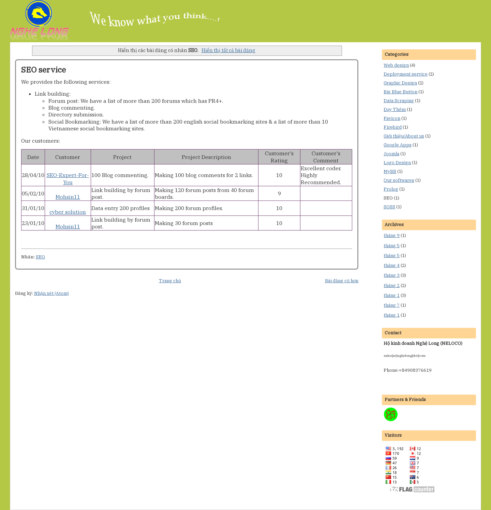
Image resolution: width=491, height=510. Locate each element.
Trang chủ (170, 281)
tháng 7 (392, 305)
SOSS (389, 207)
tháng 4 (392, 265)
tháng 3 (392, 275)
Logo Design (397, 162)
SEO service (43, 69)
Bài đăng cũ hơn (341, 281)
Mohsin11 (68, 196)
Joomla (391, 154)
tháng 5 (392, 246)
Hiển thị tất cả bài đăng (228, 50)
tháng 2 (392, 285)
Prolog (391, 189)
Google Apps (398, 145)
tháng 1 (392, 295)
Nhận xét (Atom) (51, 293)
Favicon (392, 118)
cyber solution (67, 211)
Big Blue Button (400, 92)
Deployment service (406, 74)
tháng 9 (392, 235)
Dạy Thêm (395, 109)
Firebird (393, 127)
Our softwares (399, 180)
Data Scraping (399, 100)
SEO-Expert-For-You (68, 178)
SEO (40, 257)
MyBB (390, 171)
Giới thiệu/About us (404, 136)
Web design (396, 65)
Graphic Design (400, 83)
